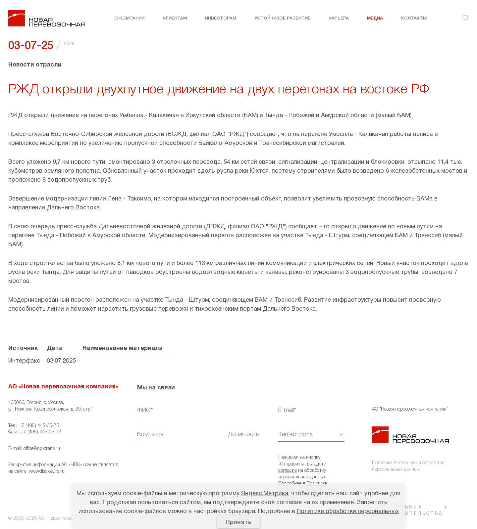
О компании (129, 18)
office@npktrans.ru (42, 449)
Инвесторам (220, 18)
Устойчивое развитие (282, 18)
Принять (238, 522)
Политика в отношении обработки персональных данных (408, 466)
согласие (287, 470)
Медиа (375, 18)
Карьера (339, 18)
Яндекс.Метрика (264, 494)
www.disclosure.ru (47, 471)
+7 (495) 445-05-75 (39, 426)
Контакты (414, 18)
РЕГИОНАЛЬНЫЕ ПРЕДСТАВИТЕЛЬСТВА (407, 510)
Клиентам (175, 18)
